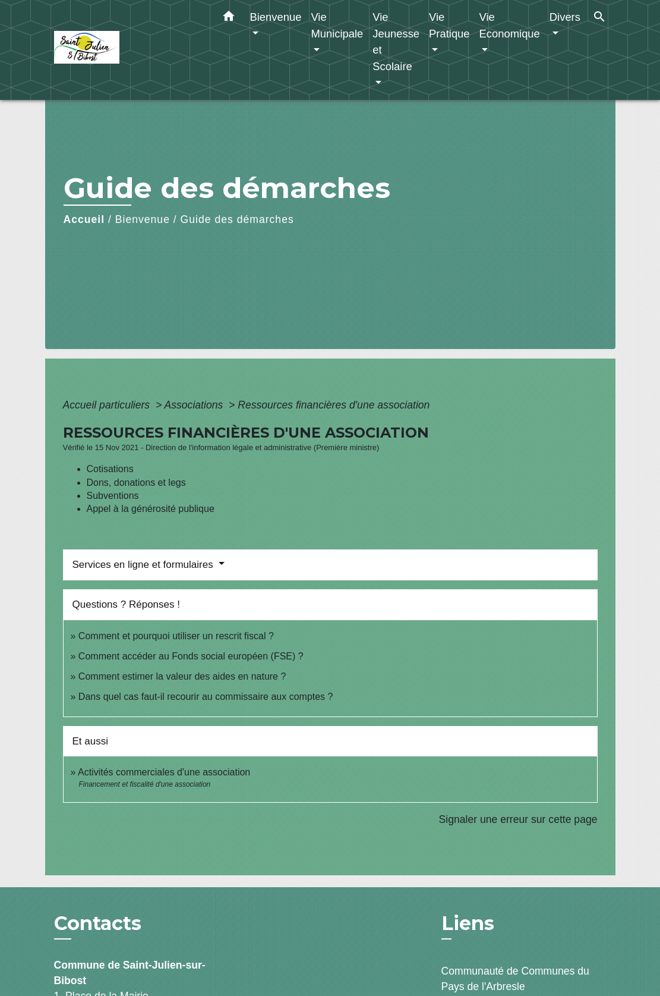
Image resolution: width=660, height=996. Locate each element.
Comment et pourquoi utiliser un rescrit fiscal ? (176, 636)
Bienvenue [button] (276, 17)
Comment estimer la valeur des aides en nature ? (182, 676)
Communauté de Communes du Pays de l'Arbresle (515, 978)
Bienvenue (142, 219)
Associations (195, 405)
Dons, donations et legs (136, 482)
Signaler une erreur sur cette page (518, 819)
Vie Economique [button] (509, 25)
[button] (228, 18)
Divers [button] (565, 17)
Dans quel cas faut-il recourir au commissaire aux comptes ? (205, 697)
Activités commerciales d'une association (164, 772)
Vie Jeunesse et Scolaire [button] (395, 42)
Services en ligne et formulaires (144, 564)
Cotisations (110, 469)
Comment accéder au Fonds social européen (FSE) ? (191, 656)
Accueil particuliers (108, 405)
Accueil (84, 219)
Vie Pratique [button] (449, 25)
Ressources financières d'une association (334, 405)
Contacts (97, 923)
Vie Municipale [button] (337, 25)
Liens (467, 923)
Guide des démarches (237, 219)
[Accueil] (128, 50)
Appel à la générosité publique (150, 509)
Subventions (113, 496)
